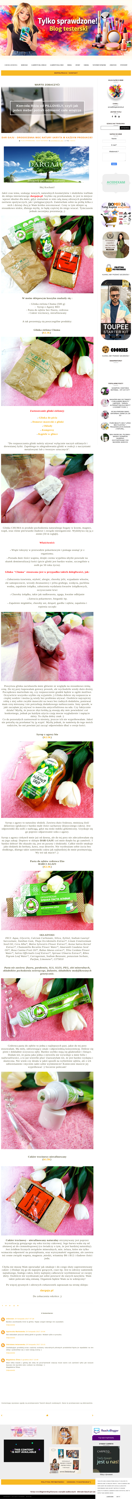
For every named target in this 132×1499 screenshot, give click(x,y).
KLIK (46, 332)
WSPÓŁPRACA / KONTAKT (66, 73)
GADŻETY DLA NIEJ (57, 65)
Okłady (48, 425)
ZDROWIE (113, 65)
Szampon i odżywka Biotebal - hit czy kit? (120, 389)
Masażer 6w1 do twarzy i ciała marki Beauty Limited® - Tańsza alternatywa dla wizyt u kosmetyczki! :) (120, 403)
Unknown (10, 1319)
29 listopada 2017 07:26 (24, 1319)
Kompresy (48, 430)
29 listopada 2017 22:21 (35, 1344)
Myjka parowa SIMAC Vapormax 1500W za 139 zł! (120, 413)
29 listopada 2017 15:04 (35, 1331)
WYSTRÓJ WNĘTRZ (99, 65)
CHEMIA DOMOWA (11, 65)
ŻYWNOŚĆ (123, 65)
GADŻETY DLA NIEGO (38, 65)
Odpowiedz (10, 1325)
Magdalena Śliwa (13, 1360)
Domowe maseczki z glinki (48, 421)
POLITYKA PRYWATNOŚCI (52, 1482)
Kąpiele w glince (48, 434)
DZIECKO (24, 65)
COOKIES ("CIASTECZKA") (79, 1482)
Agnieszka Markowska (15, 1331)
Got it (118, 1496)
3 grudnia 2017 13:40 (29, 1360)
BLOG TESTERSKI (20, 1496)
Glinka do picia (48, 417)
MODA (69, 65)
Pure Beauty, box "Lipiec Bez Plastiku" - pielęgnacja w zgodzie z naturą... (120, 426)
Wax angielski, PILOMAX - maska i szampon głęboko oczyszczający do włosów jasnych (120, 438)
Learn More (110, 1496)
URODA (86, 65)
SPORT (77, 65)
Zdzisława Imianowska (15, 1344)
